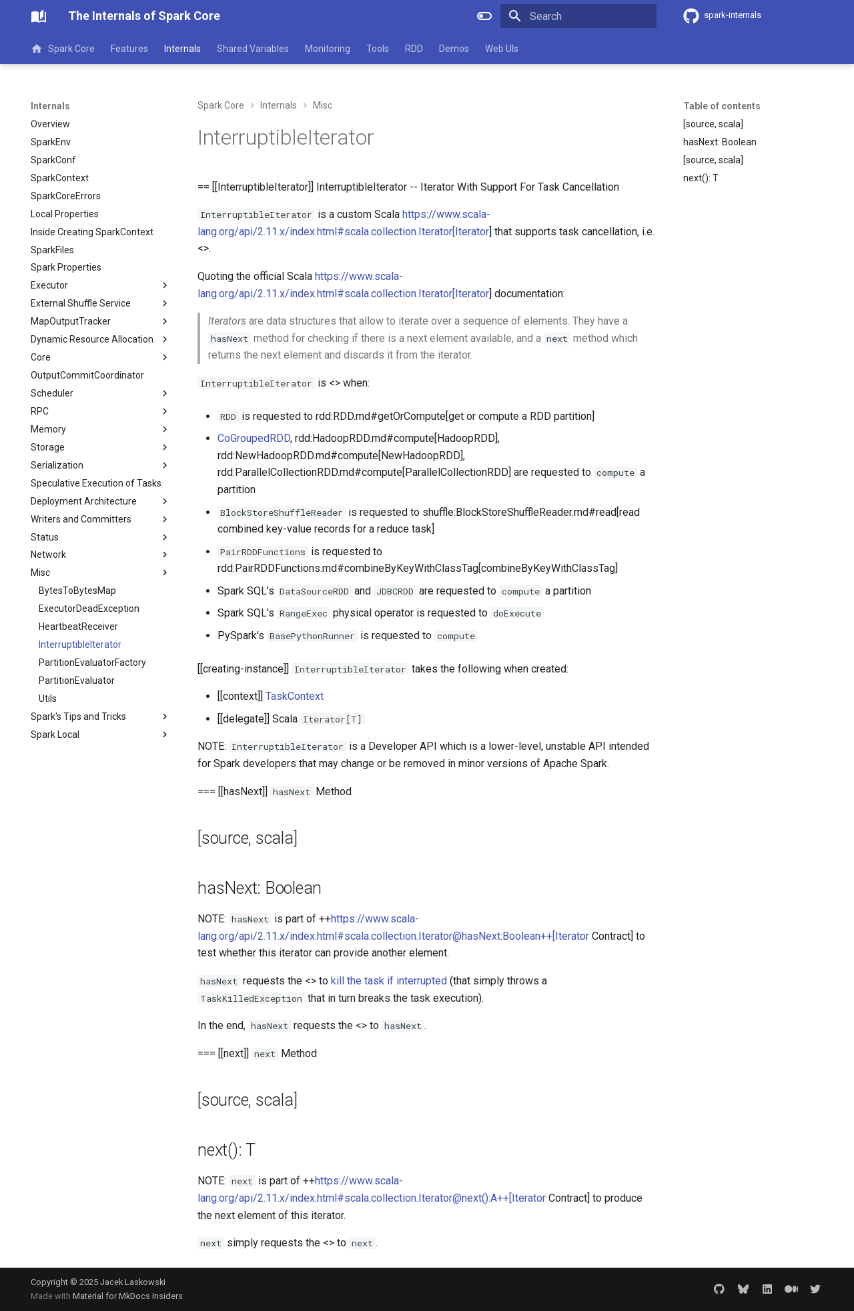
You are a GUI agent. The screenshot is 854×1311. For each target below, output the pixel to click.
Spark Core (63, 49)
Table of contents (722, 106)
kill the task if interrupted (389, 980)
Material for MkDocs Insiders (128, 1296)
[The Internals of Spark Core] (38, 16)
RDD (414, 48)
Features (129, 48)
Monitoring (327, 48)
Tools (377, 48)
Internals (182, 48)
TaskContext (295, 696)
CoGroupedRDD (254, 438)
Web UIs (501, 48)
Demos (454, 48)
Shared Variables (253, 48)
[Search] (578, 16)
